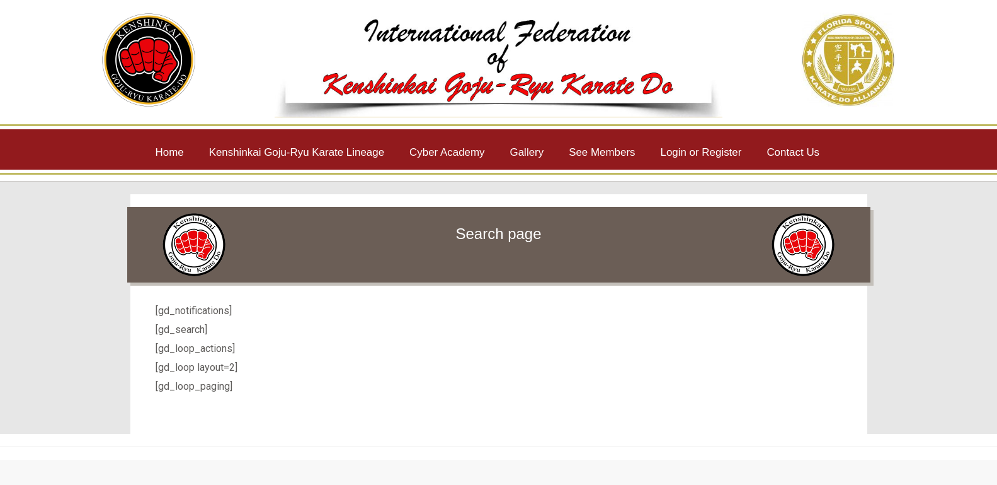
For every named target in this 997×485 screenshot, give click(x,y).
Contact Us (792, 152)
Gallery (527, 152)
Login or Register (701, 152)
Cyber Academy (446, 152)
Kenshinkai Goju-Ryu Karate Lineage (296, 152)
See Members (602, 152)
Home (170, 152)
